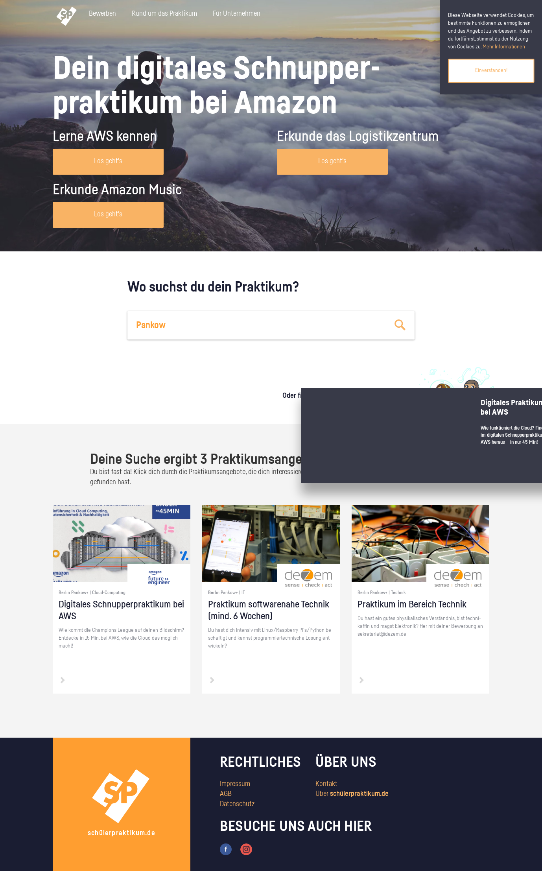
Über (352, 793)
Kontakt (326, 784)
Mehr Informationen (504, 47)
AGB (226, 793)
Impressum (235, 784)
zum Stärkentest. (372, 403)
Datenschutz (237, 804)
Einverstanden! (491, 70)
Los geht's (108, 161)
